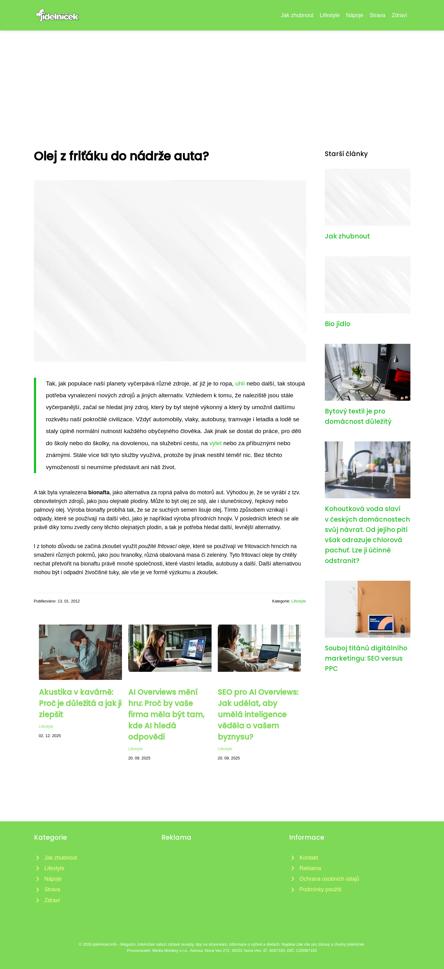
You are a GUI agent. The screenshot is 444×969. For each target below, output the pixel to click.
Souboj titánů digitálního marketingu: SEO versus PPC (366, 658)
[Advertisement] (222, 77)
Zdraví (399, 15)
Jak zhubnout (297, 15)
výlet (215, 443)
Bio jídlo (337, 323)
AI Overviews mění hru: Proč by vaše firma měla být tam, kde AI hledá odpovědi (166, 714)
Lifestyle (330, 15)
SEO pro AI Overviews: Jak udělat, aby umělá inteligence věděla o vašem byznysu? (258, 714)
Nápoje (354, 15)
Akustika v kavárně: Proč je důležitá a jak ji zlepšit (80, 703)
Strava (378, 15)
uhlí (240, 383)
